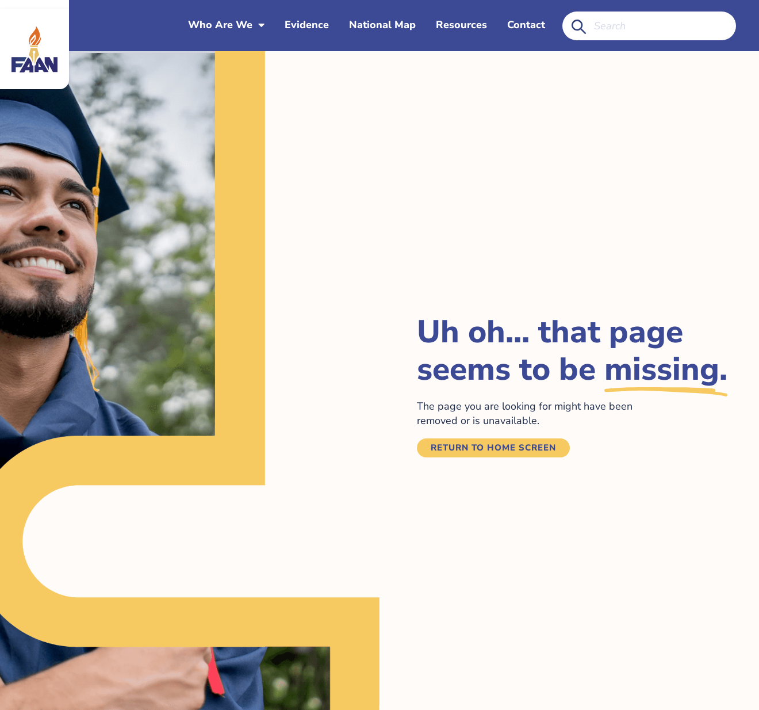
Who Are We (226, 25)
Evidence (307, 25)
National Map (382, 25)
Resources (461, 25)
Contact (526, 25)
